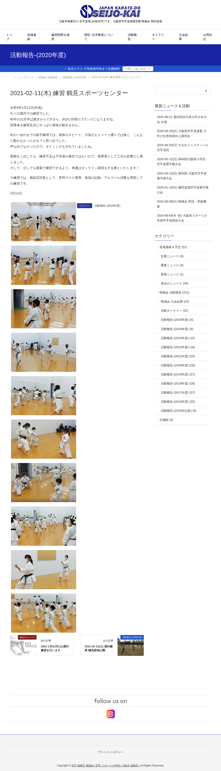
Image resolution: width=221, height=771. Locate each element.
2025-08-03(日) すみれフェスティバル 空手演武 (182, 147)
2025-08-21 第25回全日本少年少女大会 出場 (182, 119)
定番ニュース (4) (172, 256)
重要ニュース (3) (172, 265)
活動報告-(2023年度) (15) (178, 338)
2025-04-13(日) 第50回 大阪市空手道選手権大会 (182, 175)
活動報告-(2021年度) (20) (178, 356)
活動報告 (132, 37)
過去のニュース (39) (174, 283)
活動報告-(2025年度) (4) (177, 319)
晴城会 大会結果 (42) (175, 301)
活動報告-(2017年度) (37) (178, 392)
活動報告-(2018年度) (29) (178, 383)
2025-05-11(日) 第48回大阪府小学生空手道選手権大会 (181, 161)
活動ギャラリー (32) (174, 310)
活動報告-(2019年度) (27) (178, 374)
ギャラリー (158, 37)
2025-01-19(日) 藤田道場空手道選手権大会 (182, 189)
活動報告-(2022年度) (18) (178, 347)
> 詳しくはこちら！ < (138, 68)
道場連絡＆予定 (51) (173, 247)
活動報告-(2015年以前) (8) (178, 410)
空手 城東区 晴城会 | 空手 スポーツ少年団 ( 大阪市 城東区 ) (105, 764)
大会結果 (183, 37)
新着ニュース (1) (172, 274)
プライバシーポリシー (110, 751)
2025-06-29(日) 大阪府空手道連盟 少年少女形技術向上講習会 (181, 133)
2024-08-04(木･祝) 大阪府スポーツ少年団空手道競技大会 (182, 218)
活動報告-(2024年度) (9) (177, 328)
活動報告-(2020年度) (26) (178, 365)
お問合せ (207, 37)
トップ (9, 37)
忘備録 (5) (166, 419)
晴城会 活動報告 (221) (174, 292)
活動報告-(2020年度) (108, 205)
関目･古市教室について (98, 37)
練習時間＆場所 (60, 37)
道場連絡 (31, 37)
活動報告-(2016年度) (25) (178, 401)
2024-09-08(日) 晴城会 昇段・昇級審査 (181, 204)
